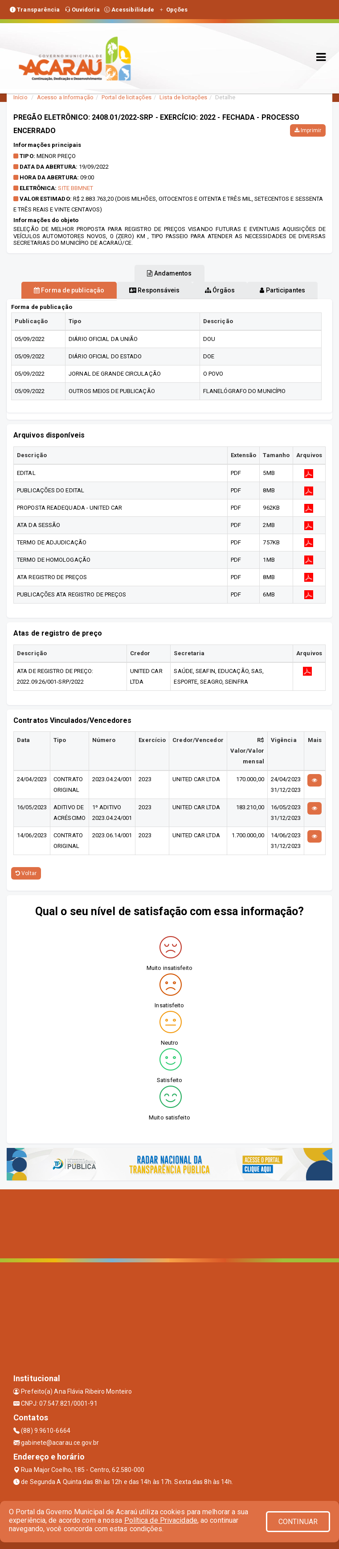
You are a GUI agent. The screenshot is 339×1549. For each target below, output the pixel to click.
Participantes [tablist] (282, 290)
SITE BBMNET (75, 188)
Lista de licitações (183, 97)
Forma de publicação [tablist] (69, 290)
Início (20, 97)
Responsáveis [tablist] (154, 290)
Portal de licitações (126, 97)
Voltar (26, 873)
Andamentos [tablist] (169, 273)
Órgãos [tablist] (220, 290)
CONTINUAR (298, 1521)
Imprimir (307, 130)
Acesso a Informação (65, 97)
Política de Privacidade (160, 1520)
